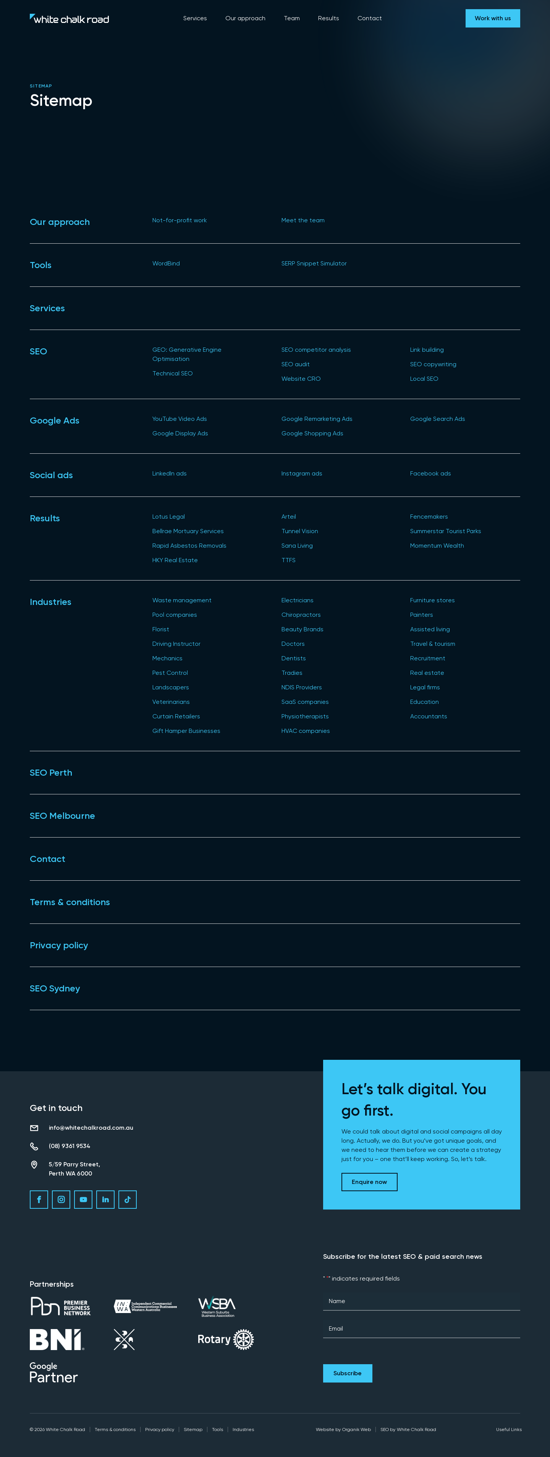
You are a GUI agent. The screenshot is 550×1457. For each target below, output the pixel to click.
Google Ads (54, 420)
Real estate (427, 672)
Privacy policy (59, 945)
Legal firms (425, 687)
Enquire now (369, 1181)
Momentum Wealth (437, 545)
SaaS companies (305, 701)
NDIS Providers (301, 687)
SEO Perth (51, 772)
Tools (41, 264)
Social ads (51, 474)
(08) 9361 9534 (70, 1146)
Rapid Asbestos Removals (189, 545)
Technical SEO (172, 373)
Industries (50, 601)
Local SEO (424, 378)
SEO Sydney (55, 988)
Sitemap (193, 1429)
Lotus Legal (168, 516)
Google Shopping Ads (312, 433)
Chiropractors (301, 614)
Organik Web (356, 1429)
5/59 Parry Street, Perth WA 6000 (74, 1169)
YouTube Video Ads (179, 418)
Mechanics (167, 658)
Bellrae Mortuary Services (188, 531)
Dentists (293, 658)
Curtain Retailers (176, 716)
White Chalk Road (416, 1429)
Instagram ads (301, 473)
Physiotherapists (305, 716)
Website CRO (301, 378)
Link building (427, 349)
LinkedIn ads (169, 473)
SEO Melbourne (62, 815)
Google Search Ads (437, 418)
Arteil (288, 516)
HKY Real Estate (175, 560)
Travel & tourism (432, 643)
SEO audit (295, 364)
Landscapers (170, 687)
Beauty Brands (302, 629)
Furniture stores (432, 600)
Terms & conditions (70, 901)
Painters (421, 614)
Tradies (291, 672)
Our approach (60, 221)
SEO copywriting (433, 364)
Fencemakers (429, 516)
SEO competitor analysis (316, 349)
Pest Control (170, 672)
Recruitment (427, 658)
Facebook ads (430, 473)
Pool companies (174, 614)
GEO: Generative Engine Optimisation (187, 354)
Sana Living (297, 545)
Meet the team (303, 220)
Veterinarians (171, 701)
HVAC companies (305, 730)
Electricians (297, 600)
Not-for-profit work (179, 220)
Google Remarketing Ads (317, 418)
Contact (47, 858)
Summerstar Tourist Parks (445, 531)
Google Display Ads (180, 433)
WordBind (166, 263)
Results (45, 518)
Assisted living (430, 629)
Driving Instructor (176, 643)
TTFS (288, 560)
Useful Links (509, 1429)
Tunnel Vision (299, 531)
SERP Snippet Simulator (314, 263)
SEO (38, 351)
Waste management (182, 600)
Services (47, 308)
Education (424, 701)
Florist (160, 629)
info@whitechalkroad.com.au (91, 1127)
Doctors (293, 643)
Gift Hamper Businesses (186, 730)
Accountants (428, 716)
